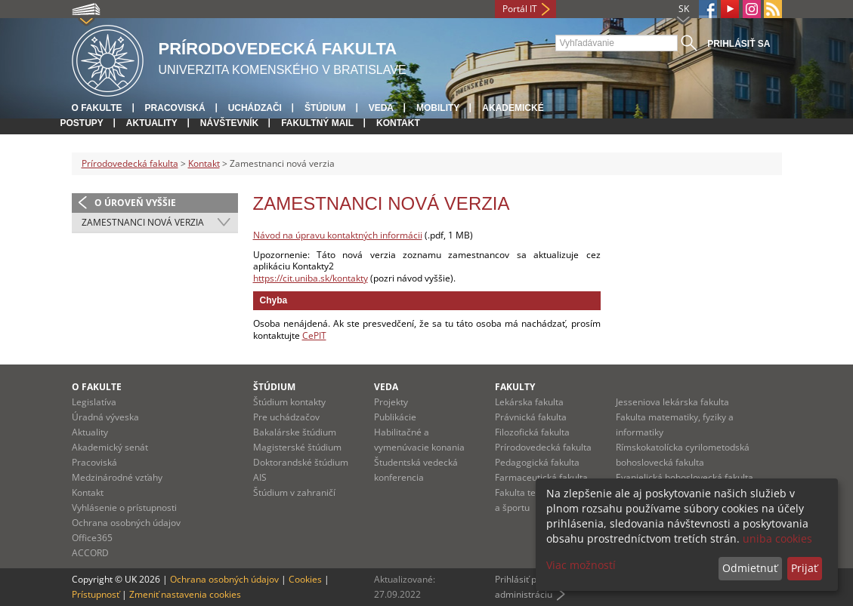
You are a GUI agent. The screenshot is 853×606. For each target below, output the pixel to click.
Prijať (804, 568)
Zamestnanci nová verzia (143, 222)
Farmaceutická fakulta (541, 477)
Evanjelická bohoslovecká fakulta (684, 477)
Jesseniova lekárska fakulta (672, 401)
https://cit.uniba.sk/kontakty (310, 278)
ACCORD (90, 552)
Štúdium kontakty (289, 401)
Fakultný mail (317, 123)
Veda (381, 108)
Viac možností (581, 565)
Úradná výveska (105, 417)
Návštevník (229, 123)
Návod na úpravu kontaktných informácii (337, 235)
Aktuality (152, 123)
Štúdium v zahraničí (294, 492)
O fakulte (97, 108)
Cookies (305, 579)
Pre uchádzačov (286, 417)
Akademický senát (110, 447)
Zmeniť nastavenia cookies (185, 594)
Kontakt (398, 123)
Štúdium (325, 108)
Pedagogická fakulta (537, 462)
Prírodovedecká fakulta (130, 163)
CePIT (314, 335)
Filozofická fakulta (532, 432)
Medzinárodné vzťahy (117, 477)
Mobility (437, 108)
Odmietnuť (749, 568)
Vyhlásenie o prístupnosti (124, 507)
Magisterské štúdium (297, 447)
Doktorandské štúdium (300, 462)
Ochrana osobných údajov (126, 522)
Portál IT (519, 8)
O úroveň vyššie (135, 202)
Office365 (92, 537)
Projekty (391, 401)
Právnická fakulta (531, 417)
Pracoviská (175, 108)
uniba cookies (777, 538)
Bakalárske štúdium (294, 432)
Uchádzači (255, 108)
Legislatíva (94, 401)
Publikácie (395, 417)
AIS (260, 477)
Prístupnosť (95, 594)
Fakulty (515, 386)
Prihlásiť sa (738, 43)
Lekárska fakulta (529, 401)
